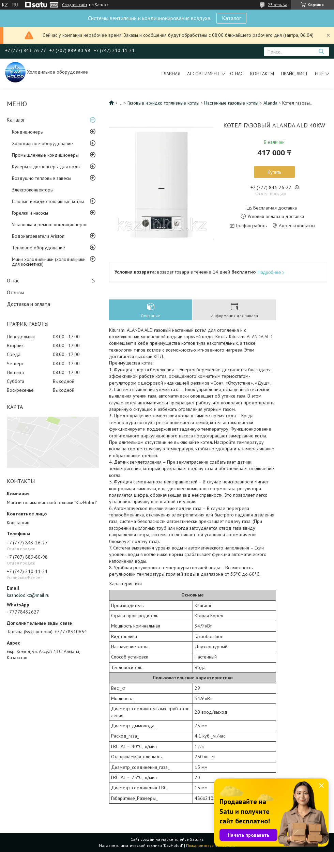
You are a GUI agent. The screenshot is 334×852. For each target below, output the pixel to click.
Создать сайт (74, 4)
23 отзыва (277, 4)
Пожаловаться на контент (211, 845)
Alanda (270, 102)
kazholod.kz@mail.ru (28, 595)
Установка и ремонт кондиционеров (50, 224)
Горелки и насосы (30, 213)
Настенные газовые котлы (231, 102)
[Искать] (321, 51)
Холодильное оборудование (42, 143)
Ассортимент (203, 74)
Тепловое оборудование (38, 248)
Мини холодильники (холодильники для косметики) (49, 261)
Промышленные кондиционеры (45, 155)
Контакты (262, 74)
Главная (171, 74)
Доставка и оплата (28, 304)
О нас (236, 74)
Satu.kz (196, 839)
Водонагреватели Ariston (38, 236)
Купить (274, 172)
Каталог (231, 18)
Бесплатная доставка (275, 208)
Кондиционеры (28, 132)
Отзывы (15, 292)
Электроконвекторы (33, 190)
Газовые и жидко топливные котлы (48, 201)
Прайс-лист (294, 74)
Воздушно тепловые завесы (41, 178)
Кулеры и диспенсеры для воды (46, 167)
